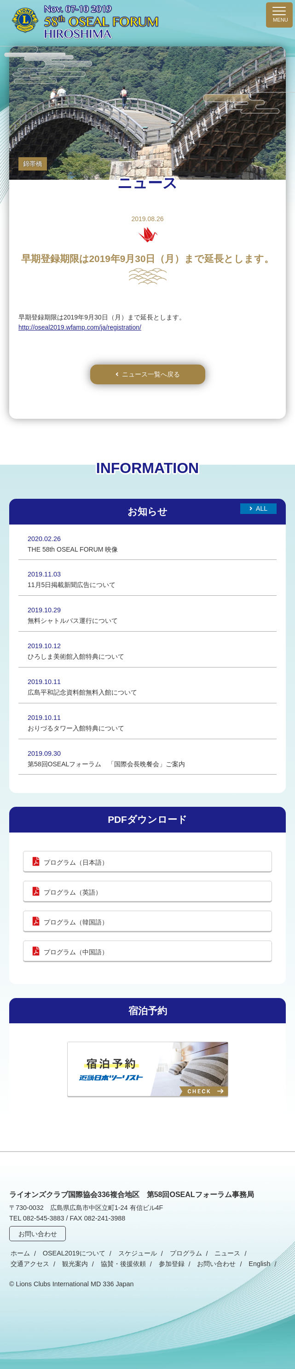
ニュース (215, 1253)
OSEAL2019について (70, 1253)
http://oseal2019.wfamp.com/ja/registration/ (79, 327)
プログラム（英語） (73, 892)
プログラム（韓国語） (76, 922)
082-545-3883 (43, 1218)
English (196, 1264)
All (261, 508)
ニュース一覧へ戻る (151, 374)
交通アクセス (257, 1253)
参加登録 (113, 1264)
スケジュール (130, 1253)
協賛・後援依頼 (67, 1264)
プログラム (176, 1253)
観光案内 (22, 1264)
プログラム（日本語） (76, 862)
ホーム (19, 1253)
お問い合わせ (38, 1234)
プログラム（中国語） (76, 952)
